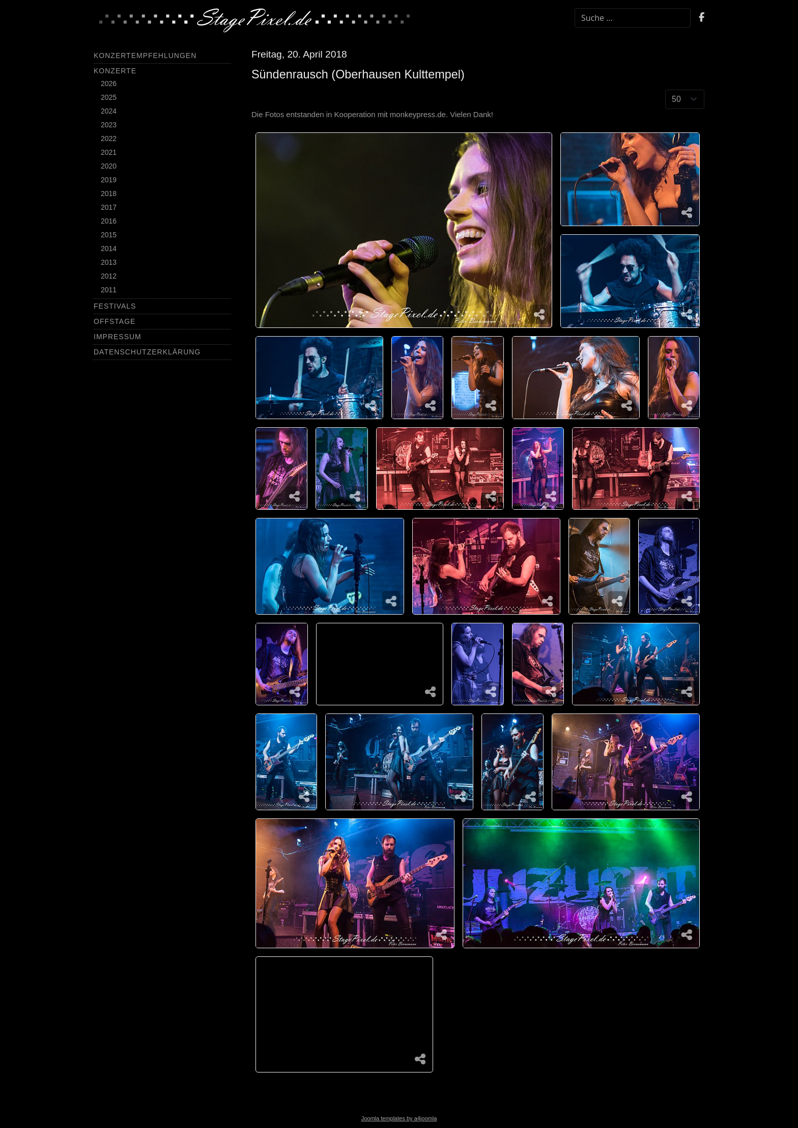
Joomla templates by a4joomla (399, 1118)
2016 (109, 221)
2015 (109, 235)
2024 (109, 111)
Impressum (117, 337)
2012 (109, 276)
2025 (109, 97)
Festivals (115, 306)
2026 (109, 83)
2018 (109, 193)
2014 (109, 248)
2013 (109, 262)
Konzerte (115, 71)
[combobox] (633, 17)
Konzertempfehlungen (145, 55)
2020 (109, 166)
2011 (109, 290)
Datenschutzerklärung (147, 352)
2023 (109, 125)
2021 (109, 152)
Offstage (114, 321)
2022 (109, 138)
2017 (109, 207)
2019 (109, 180)
